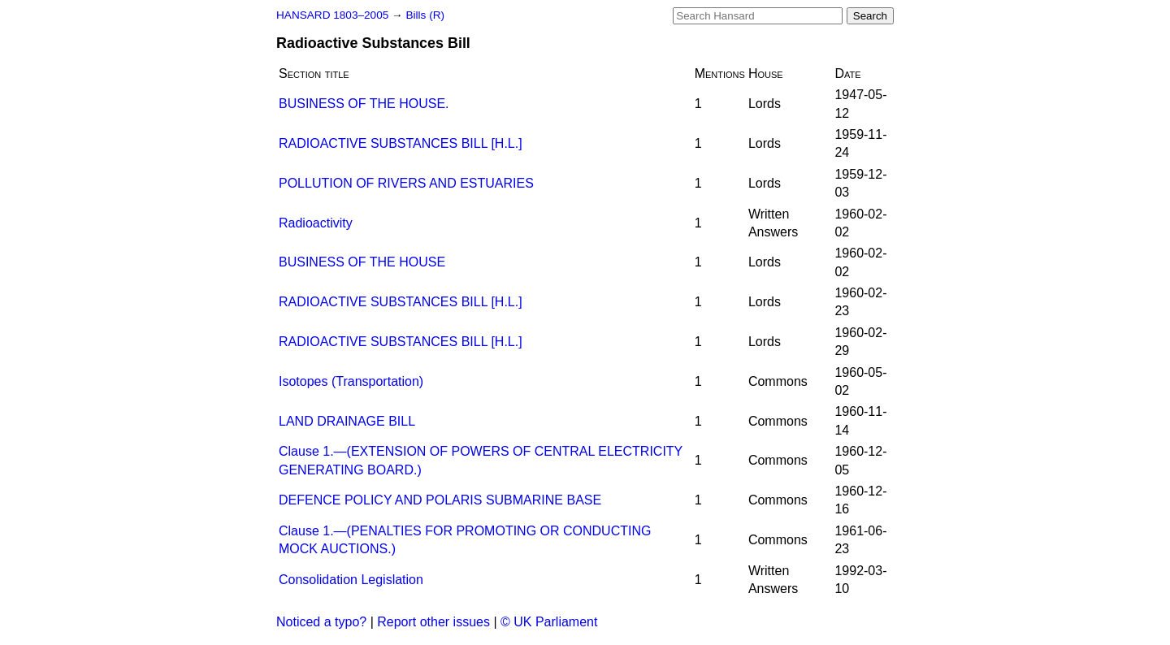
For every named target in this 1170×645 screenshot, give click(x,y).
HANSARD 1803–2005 (332, 15)
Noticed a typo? (321, 622)
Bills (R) (424, 15)
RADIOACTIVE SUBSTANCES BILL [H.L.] (400, 143)
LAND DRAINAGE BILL (347, 421)
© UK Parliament (548, 622)
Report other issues (433, 622)
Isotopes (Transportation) (351, 381)
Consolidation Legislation (351, 580)
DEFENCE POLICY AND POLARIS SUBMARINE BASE (440, 500)
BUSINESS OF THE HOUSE (362, 262)
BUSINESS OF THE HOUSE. (364, 103)
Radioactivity (316, 223)
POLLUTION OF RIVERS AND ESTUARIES (406, 183)
